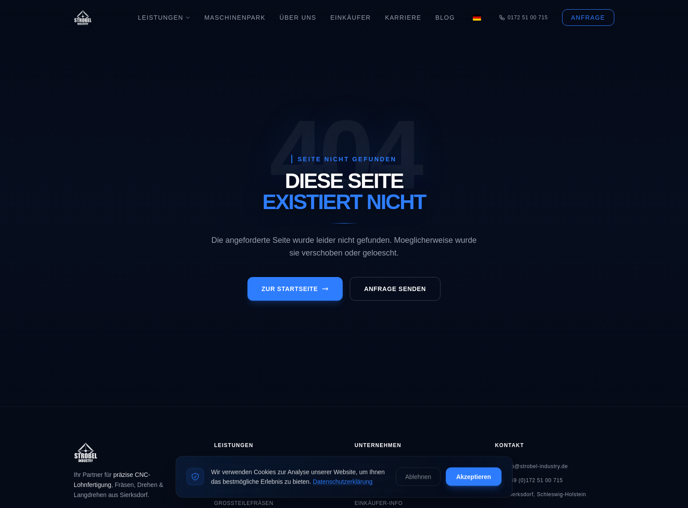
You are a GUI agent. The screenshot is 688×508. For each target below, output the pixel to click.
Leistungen (164, 17)
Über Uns (298, 17)
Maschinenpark (234, 17)
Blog (445, 17)
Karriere (403, 17)
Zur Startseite (295, 288)
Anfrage (588, 17)
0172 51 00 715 (523, 17)
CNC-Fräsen (232, 466)
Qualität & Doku (380, 491)
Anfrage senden (395, 288)
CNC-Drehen (233, 479)
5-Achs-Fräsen (237, 491)
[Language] (477, 17)
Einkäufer (350, 17)
